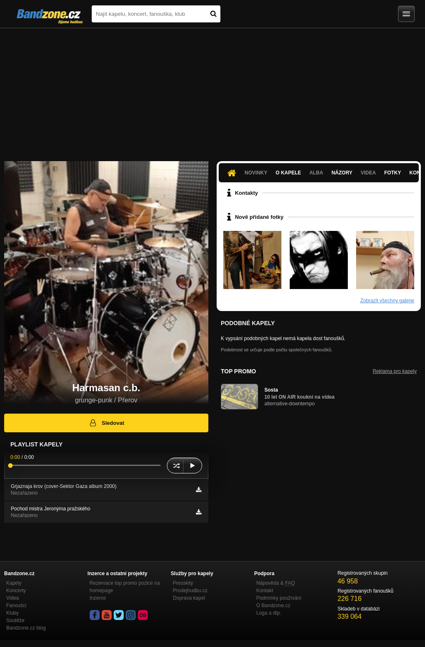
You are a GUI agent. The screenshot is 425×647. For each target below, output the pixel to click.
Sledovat (106, 422)
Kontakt (264, 590)
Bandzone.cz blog (26, 628)
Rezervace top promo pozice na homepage (125, 586)
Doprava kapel (189, 598)
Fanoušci (16, 605)
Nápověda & (275, 583)
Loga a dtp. (268, 613)
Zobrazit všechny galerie (387, 301)
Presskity (183, 583)
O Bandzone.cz (273, 605)
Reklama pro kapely (395, 371)
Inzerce (98, 598)
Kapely (14, 583)
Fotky (392, 173)
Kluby (12, 613)
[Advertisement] (212, 90)
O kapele (288, 173)
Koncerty (16, 590)
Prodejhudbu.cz (190, 590)
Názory (342, 173)
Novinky (255, 173)
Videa (368, 173)
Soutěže (15, 620)
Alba (316, 173)
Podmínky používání (278, 598)
